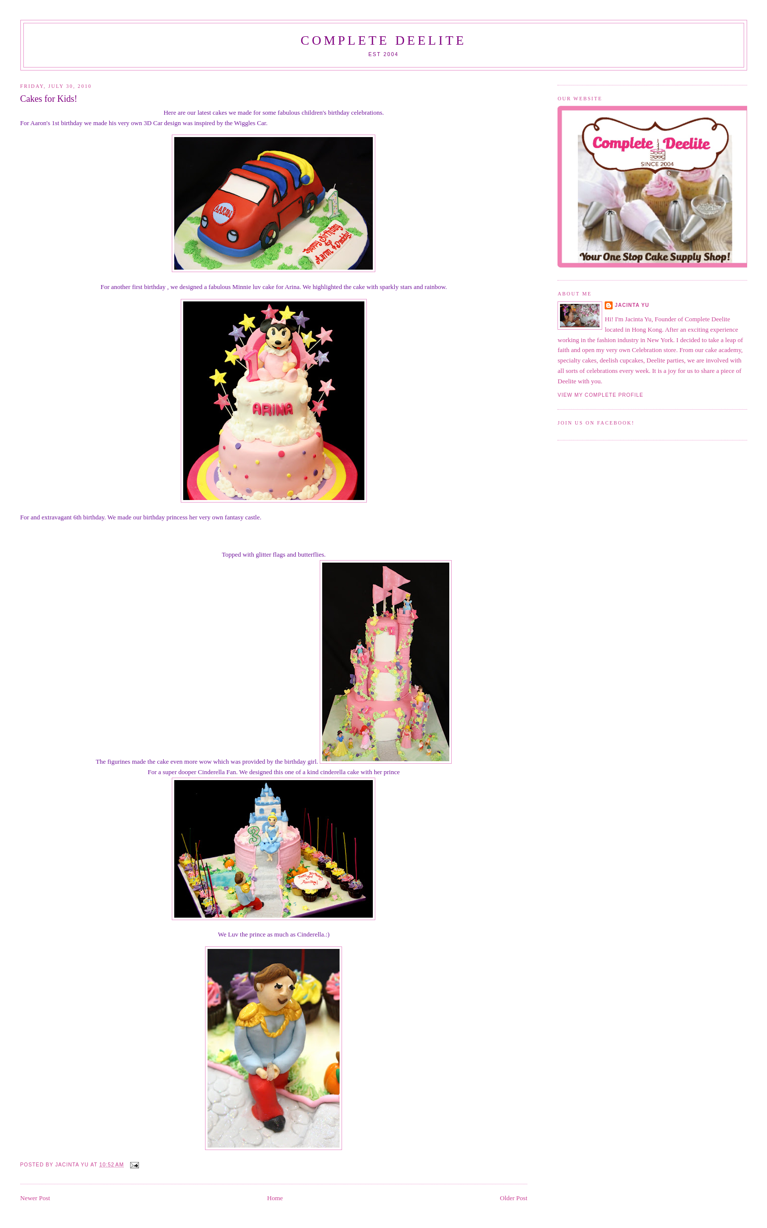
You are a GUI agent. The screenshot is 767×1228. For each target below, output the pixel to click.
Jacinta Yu (632, 305)
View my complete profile (600, 395)
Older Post (513, 1198)
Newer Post (35, 1198)
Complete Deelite (384, 40)
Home (275, 1198)
